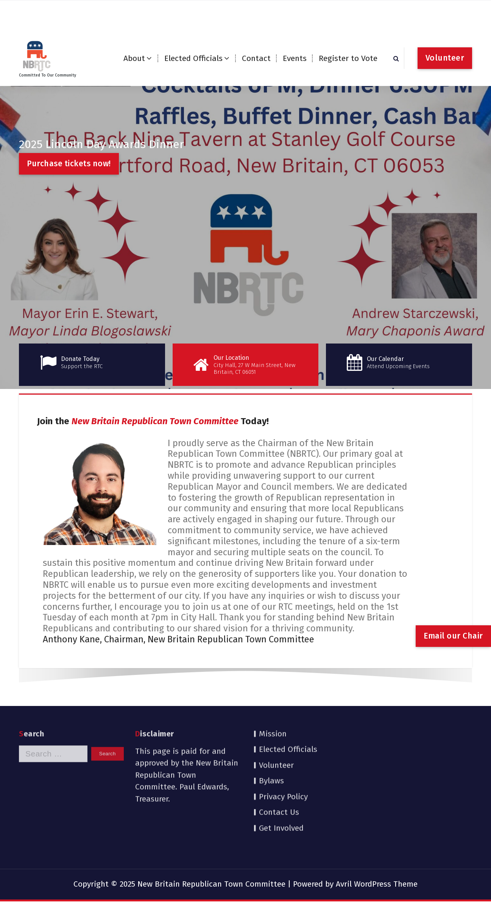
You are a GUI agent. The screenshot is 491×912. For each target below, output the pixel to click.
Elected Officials (193, 58)
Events (295, 58)
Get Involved (281, 787)
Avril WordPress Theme (377, 884)
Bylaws (271, 740)
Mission (273, 692)
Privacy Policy (283, 755)
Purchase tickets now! (69, 164)
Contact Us (279, 771)
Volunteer (445, 58)
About (134, 58)
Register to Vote (348, 58)
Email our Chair (453, 636)
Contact (256, 58)
